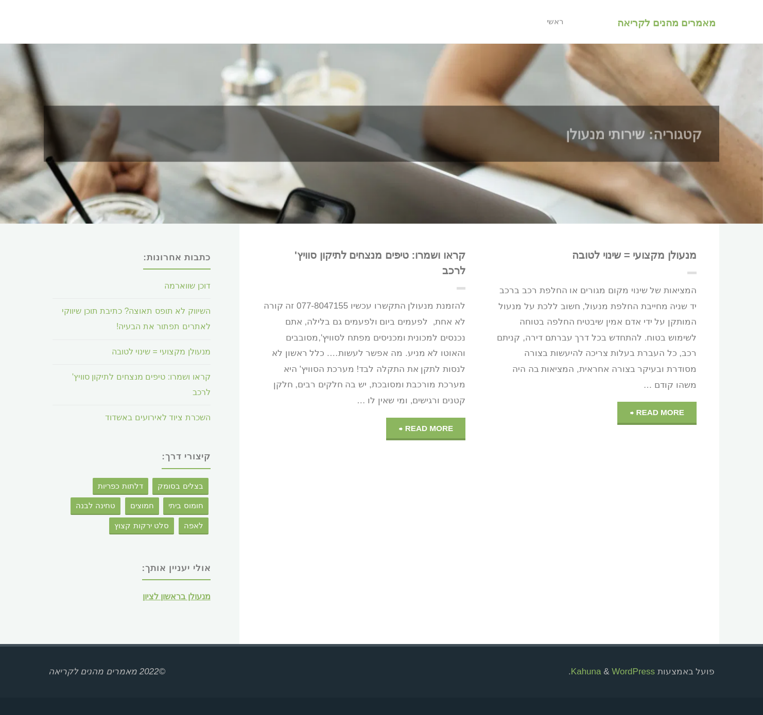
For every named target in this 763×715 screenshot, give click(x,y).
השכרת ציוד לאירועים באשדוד (154, 417)
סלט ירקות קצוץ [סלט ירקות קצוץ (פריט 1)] (141, 525)
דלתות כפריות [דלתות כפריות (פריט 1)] (120, 485)
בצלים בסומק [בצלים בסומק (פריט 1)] (180, 485)
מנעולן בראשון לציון (172, 596)
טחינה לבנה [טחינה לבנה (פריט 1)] (95, 505)
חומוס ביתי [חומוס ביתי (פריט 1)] (185, 505)
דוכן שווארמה (185, 286)
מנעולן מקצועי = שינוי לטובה (627, 254)
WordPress (633, 671)
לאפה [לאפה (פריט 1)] (193, 525)
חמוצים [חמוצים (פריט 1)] (142, 505)
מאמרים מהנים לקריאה (665, 22)
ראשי (552, 21)
